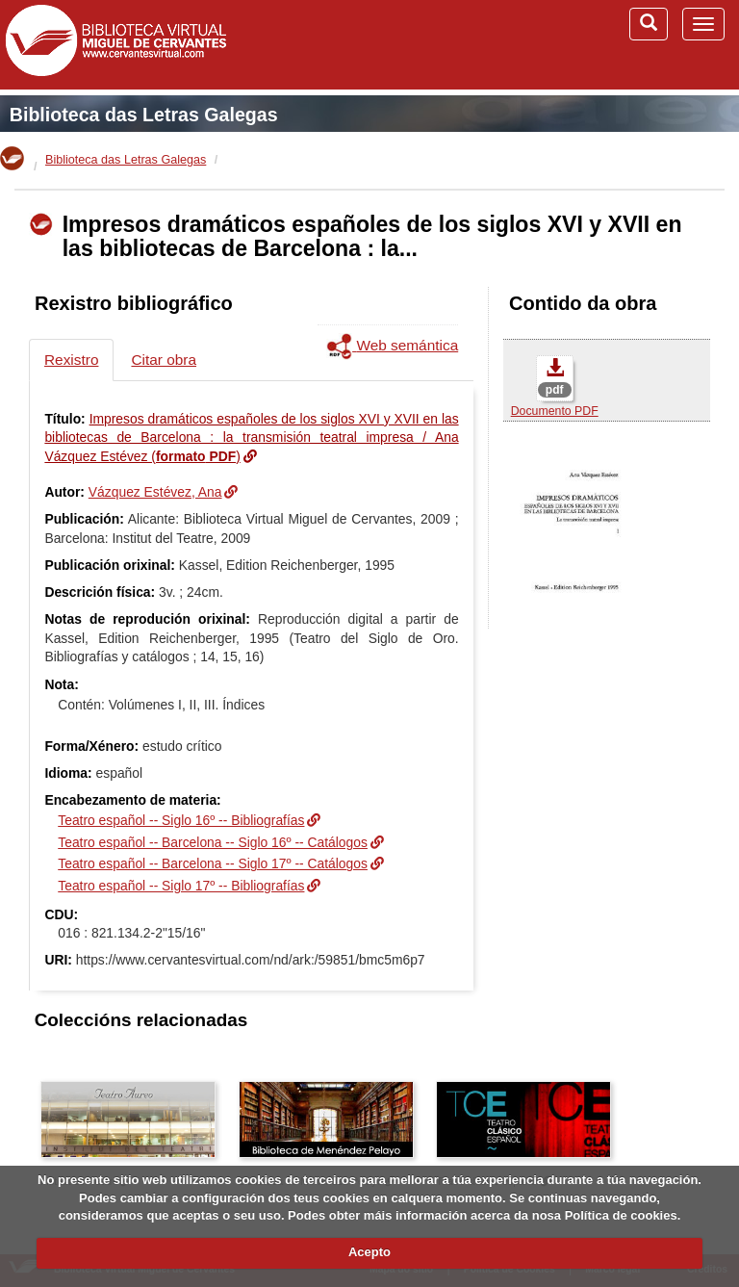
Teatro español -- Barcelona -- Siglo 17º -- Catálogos (213, 863)
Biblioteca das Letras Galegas (144, 114)
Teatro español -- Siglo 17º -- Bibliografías (181, 885)
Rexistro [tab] (71, 359)
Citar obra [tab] (163, 359)
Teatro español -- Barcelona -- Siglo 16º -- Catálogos (213, 842)
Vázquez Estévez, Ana (155, 492)
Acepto (369, 1252)
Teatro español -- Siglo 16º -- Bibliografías (181, 820)
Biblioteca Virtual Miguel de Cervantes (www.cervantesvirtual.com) (115, 44)
